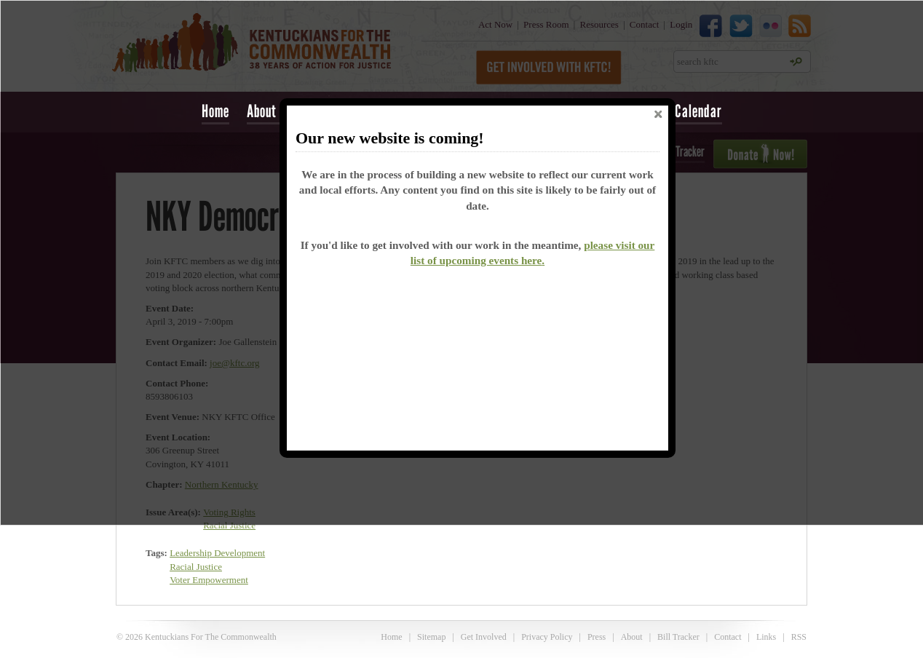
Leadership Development (217, 552)
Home (215, 111)
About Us (270, 111)
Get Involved (484, 637)
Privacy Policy (546, 637)
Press (596, 637)
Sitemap (431, 637)
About (632, 637)
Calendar (698, 111)
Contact (727, 637)
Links (766, 637)
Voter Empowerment (209, 579)
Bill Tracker (678, 637)
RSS (799, 637)
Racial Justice (196, 566)
